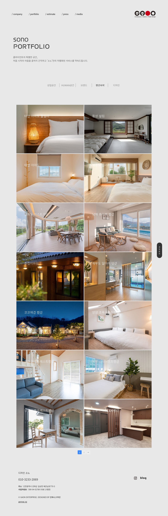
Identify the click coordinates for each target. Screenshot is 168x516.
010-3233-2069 (28, 479)
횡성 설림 (98, 116)
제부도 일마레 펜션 (104, 263)
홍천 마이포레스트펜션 (39, 361)
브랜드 (84, 85)
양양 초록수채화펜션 (105, 312)
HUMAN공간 (67, 85)
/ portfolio (34, 14)
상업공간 (51, 85)
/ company (17, 14)
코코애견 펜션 (33, 312)
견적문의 (159, 250)
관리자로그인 (22, 502)
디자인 (116, 85)
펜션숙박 (100, 85)
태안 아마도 (32, 165)
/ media (79, 14)
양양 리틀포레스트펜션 (39, 410)
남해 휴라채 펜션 (103, 214)
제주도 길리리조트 (104, 165)
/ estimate (50, 14)
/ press (65, 14)
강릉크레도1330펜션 (105, 410)
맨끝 (88, 452)
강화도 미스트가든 (36, 214)
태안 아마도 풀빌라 (36, 116)
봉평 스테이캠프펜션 (105, 361)
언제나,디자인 (55, 497)
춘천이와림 (31, 263)
